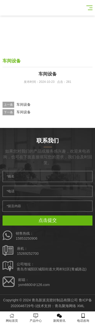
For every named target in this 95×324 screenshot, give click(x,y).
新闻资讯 (59, 317)
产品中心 (36, 317)
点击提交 (48, 220)
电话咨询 (83, 317)
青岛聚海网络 (65, 306)
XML (80, 306)
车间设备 (23, 104)
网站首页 (12, 317)
